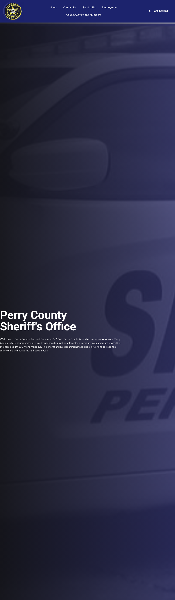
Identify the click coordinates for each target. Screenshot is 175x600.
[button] (158, 11)
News (53, 7)
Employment (110, 7)
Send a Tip (89, 7)
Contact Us (69, 7)
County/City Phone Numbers (83, 15)
